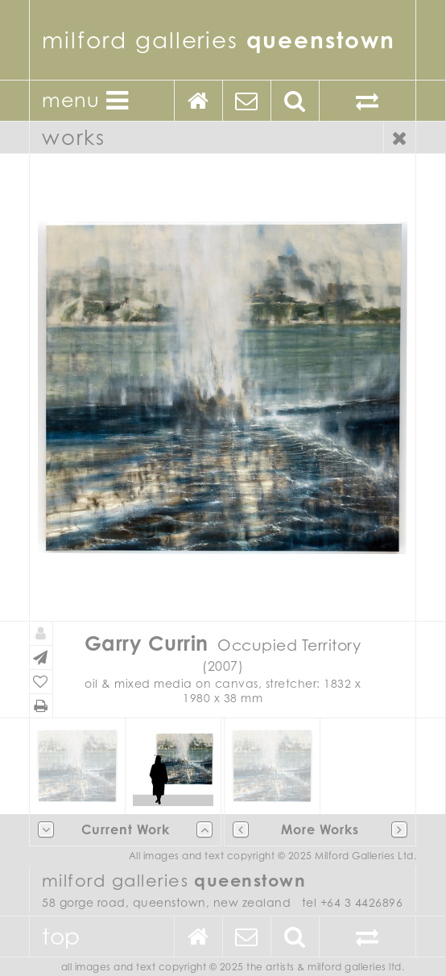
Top (61, 936)
